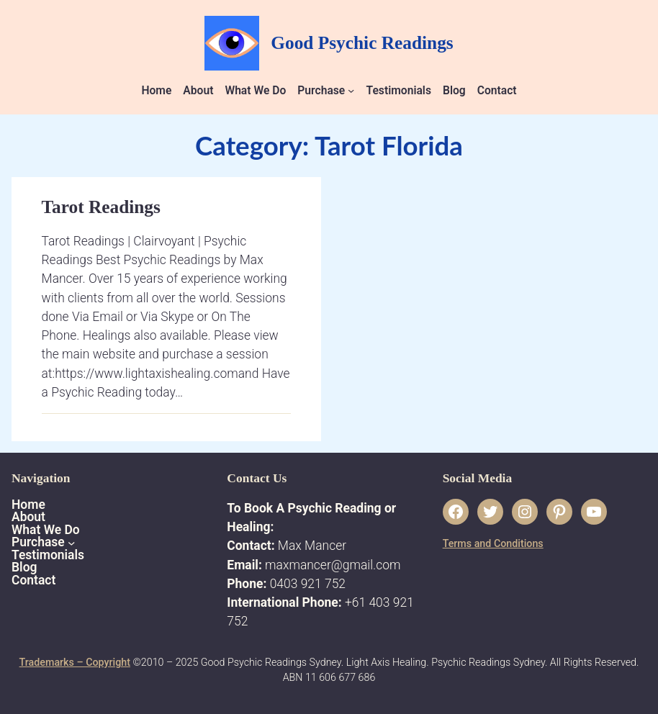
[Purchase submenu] (351, 90)
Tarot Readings (101, 206)
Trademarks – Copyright (74, 662)
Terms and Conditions (493, 543)
